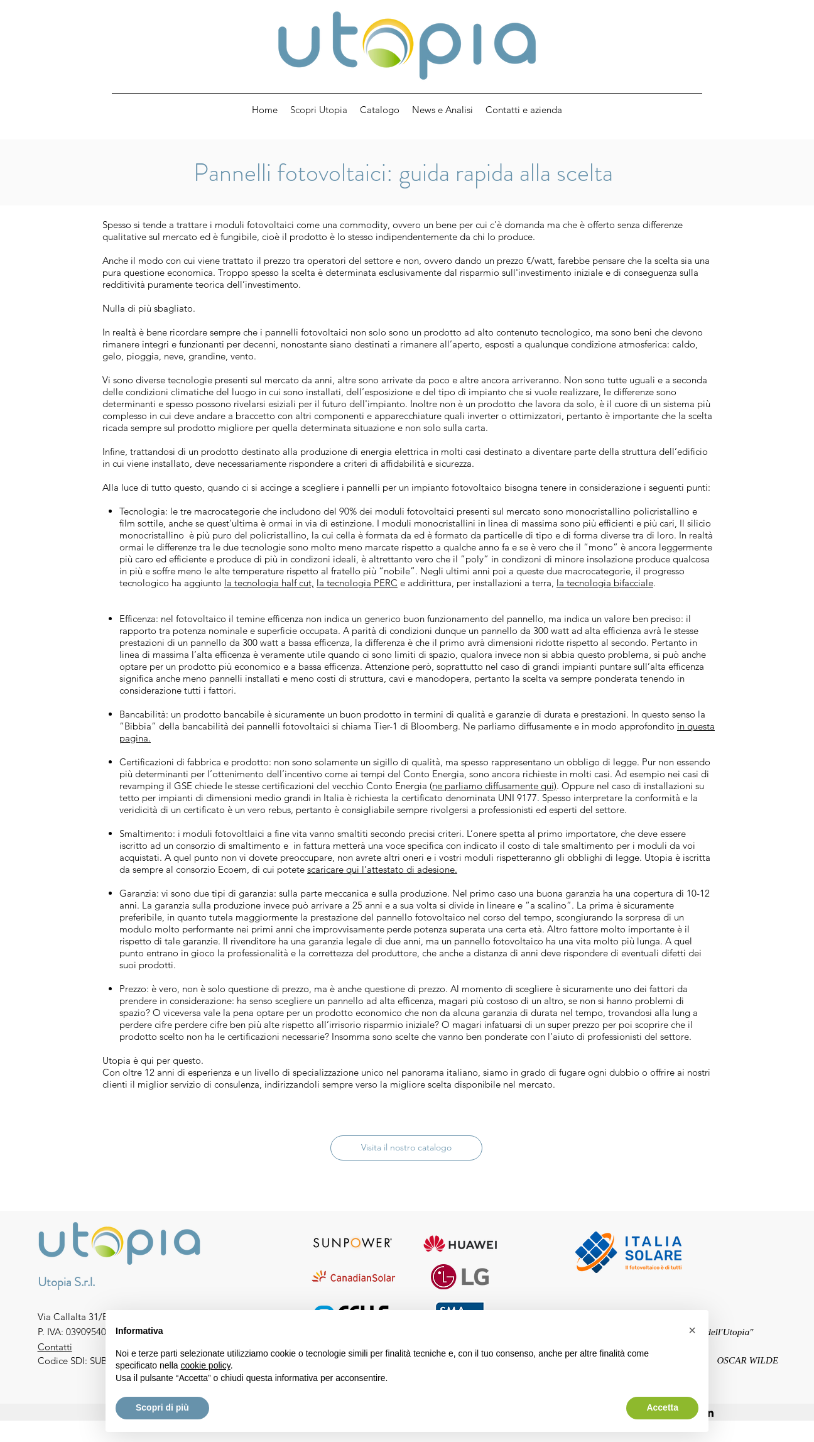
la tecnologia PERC (357, 583)
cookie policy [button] (206, 1365)
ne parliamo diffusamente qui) (494, 786)
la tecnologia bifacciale (604, 583)
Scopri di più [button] (162, 1407)
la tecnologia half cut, (269, 583)
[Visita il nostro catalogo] (406, 1148)
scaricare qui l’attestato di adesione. (382, 869)
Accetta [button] (662, 1407)
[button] (692, 1330)
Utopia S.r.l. (66, 1282)
